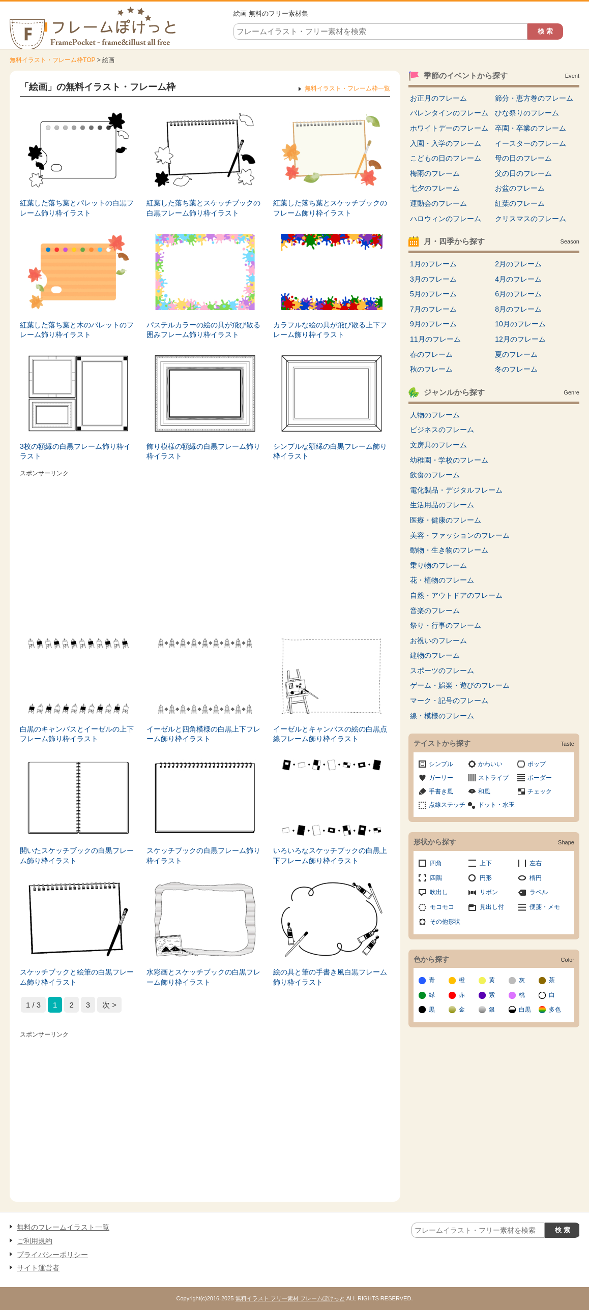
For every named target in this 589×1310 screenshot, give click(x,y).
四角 (436, 863)
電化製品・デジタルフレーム (456, 490)
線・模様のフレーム (442, 716)
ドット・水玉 (496, 804)
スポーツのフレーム (442, 670)
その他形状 (445, 921)
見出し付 (492, 906)
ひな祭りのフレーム (527, 113)
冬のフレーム (516, 369)
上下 (486, 863)
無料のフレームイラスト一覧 (63, 1227)
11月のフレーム (435, 339)
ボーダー (539, 777)
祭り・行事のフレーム (445, 625)
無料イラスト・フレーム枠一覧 (347, 88)
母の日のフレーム (523, 158)
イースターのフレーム (530, 143)
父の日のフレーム (523, 173)
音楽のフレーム (435, 610)
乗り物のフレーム (438, 565)
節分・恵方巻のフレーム (534, 98)
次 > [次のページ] (109, 1004)
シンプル (441, 764)
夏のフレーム (516, 354)
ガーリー (441, 777)
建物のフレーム (435, 655)
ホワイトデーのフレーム (449, 128)
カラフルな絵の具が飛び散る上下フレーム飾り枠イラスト (330, 330)
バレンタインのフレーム (449, 113)
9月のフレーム (433, 324)
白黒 (525, 1009)
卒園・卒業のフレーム (530, 128)
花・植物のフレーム (442, 580)
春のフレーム (431, 354)
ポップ (536, 764)
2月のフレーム (518, 264)
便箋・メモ (544, 906)
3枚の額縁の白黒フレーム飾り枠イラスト (75, 451)
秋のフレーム (431, 369)
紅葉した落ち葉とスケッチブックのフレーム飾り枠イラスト (330, 208)
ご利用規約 (34, 1241)
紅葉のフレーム (520, 203)
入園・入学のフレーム (445, 143)
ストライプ (493, 777)
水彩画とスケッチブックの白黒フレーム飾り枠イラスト (203, 977)
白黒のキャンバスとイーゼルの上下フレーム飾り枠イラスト (77, 734)
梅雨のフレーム (435, 173)
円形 (486, 877)
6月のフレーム (518, 294)
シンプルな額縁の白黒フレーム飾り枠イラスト (330, 451)
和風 (484, 791)
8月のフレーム (518, 309)
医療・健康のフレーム (445, 520)
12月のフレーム (520, 339)
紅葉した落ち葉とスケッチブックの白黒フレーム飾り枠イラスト (203, 208)
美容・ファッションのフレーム (460, 535)
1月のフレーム (433, 264)
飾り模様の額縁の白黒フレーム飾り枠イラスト (203, 451)
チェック (539, 791)
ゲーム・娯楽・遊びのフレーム (460, 685)
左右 (535, 863)
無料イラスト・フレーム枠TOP (52, 60)
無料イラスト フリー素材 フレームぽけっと (290, 1298)
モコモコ (442, 906)
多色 (555, 1009)
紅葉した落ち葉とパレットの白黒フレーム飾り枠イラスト (77, 208)
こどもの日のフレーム (445, 158)
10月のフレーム (520, 324)
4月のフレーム (518, 279)
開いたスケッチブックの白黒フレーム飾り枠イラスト (77, 855)
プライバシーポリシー (52, 1255)
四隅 (436, 877)
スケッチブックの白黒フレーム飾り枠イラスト (203, 855)
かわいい (490, 764)
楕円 (535, 877)
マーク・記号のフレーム (449, 700)
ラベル (538, 892)
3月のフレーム (433, 279)
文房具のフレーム (438, 445)
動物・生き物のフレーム (449, 550)
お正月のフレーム (438, 98)
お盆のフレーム (520, 188)
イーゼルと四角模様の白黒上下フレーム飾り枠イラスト (203, 734)
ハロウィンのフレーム (445, 219)
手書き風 (441, 791)
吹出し (439, 892)
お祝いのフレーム (438, 640)
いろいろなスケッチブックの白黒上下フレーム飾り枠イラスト (330, 855)
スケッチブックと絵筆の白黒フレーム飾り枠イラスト (77, 977)
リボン (489, 892)
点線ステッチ (447, 804)
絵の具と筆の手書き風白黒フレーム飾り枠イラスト (330, 977)
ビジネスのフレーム (442, 429)
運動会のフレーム (438, 203)
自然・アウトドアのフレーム (456, 595)
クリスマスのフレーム (530, 219)
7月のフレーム (433, 309)
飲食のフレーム (435, 475)
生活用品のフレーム (442, 505)
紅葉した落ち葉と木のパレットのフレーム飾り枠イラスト (77, 330)
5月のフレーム (433, 294)
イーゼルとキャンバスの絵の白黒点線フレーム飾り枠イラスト (330, 734)
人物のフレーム (435, 415)
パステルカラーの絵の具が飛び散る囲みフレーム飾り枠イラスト (203, 330)
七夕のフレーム (435, 188)
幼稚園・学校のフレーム (449, 460)
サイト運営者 (38, 1268)
